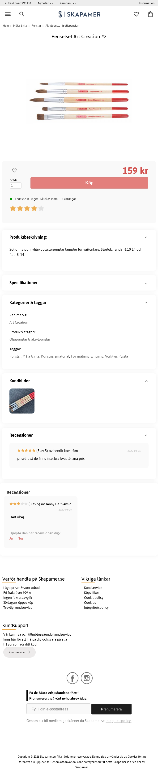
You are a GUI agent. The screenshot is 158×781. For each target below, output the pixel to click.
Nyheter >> (45, 3)
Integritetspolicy (96, 607)
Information (146, 3)
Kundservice (93, 588)
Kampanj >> (68, 3)
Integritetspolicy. (118, 720)
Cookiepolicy (93, 597)
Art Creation (18, 322)
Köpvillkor (91, 593)
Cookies (90, 602)
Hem (6, 25)
